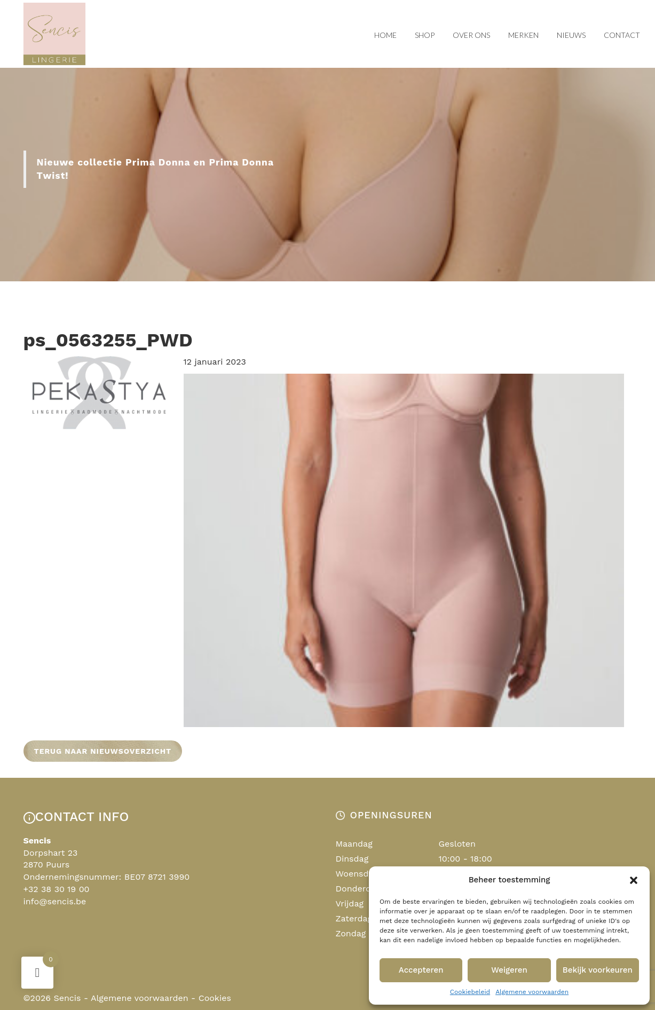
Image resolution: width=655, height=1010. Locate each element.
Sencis (67, 998)
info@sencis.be (54, 901)
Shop (425, 35)
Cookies (215, 998)
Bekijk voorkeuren (598, 970)
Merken (523, 35)
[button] (633, 880)
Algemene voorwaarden (532, 992)
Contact (622, 35)
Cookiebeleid (470, 992)
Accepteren (421, 970)
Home (385, 35)
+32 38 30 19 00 (56, 889)
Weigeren (509, 970)
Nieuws (571, 35)
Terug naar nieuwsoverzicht (103, 751)
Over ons (471, 35)
